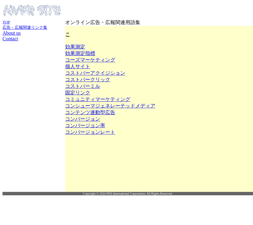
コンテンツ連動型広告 (90, 112)
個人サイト (77, 66)
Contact (10, 38)
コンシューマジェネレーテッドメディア (110, 105)
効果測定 (75, 46)
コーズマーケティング (90, 59)
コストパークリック (87, 79)
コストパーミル (82, 86)
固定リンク (77, 92)
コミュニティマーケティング (97, 99)
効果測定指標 (80, 53)
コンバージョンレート (90, 132)
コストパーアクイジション (95, 73)
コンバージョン (82, 119)
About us (12, 33)
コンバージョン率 (85, 125)
